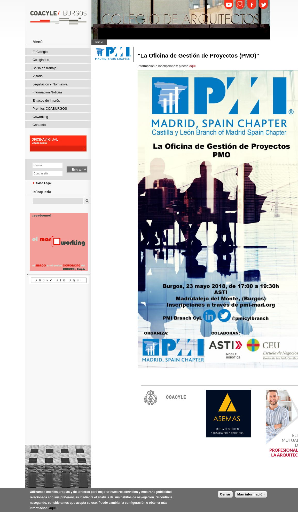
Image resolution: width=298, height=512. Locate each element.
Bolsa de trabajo (44, 68)
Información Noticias (47, 92)
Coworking (40, 117)
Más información (251, 496)
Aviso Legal (43, 183)
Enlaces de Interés (46, 100)
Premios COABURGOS (50, 108)
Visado (38, 76)
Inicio (99, 42)
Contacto (39, 125)
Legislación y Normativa (50, 84)
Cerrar (225, 496)
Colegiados (41, 60)
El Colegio (40, 52)
